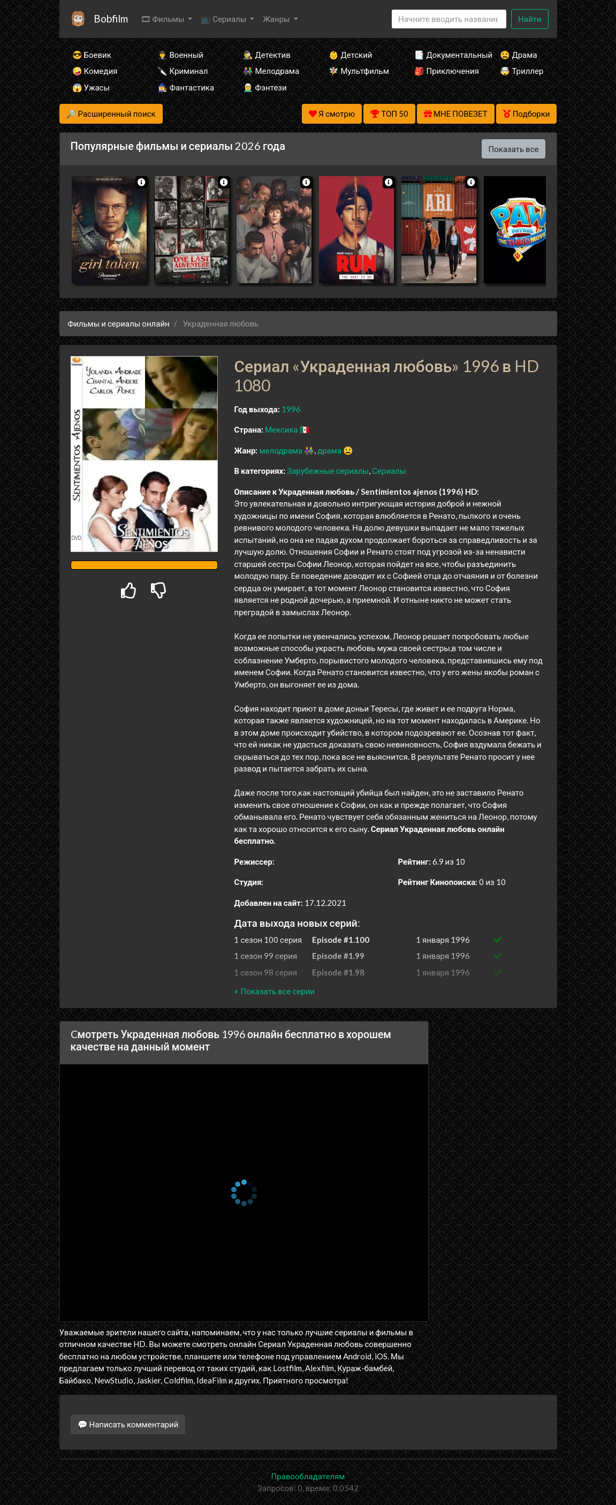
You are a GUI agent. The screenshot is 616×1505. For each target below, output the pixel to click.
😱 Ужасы (91, 87)
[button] (274, 991)
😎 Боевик (91, 54)
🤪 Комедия (95, 70)
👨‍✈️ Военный (180, 54)
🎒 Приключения (442, 70)
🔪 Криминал (182, 70)
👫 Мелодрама (271, 70)
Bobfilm (111, 18)
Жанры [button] (277, 19)
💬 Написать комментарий (128, 1424)
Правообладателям (308, 1476)
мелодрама (280, 450)
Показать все (514, 149)
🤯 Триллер (521, 70)
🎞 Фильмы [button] (163, 19)
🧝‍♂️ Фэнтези (264, 87)
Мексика (281, 429)
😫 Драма (518, 54)
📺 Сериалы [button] (224, 19)
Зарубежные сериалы (328, 470)
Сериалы (389, 470)
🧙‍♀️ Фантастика (185, 87)
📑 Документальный (442, 54)
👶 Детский (350, 54)
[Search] (449, 19)
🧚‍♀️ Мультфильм (357, 70)
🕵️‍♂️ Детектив (266, 54)
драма (329, 450)
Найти (529, 19)
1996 (291, 409)
